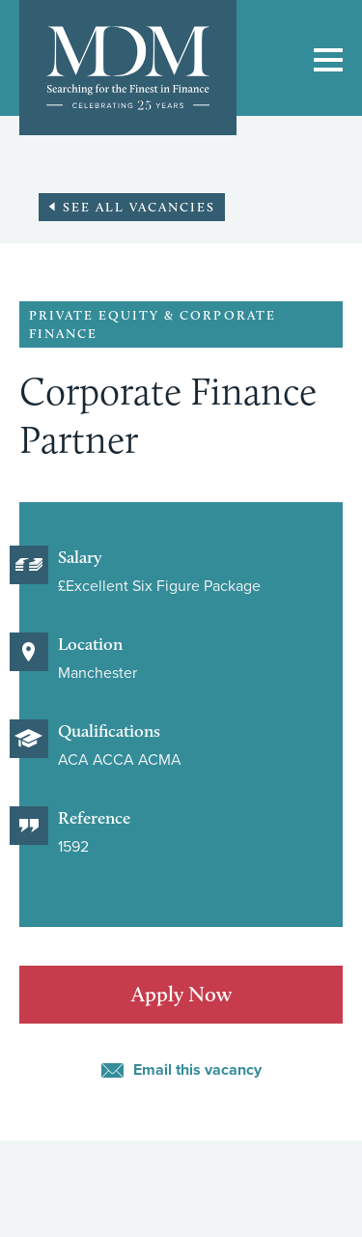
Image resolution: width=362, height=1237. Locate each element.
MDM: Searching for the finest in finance (128, 67)
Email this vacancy (197, 1070)
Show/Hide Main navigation (328, 59)
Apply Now (181, 994)
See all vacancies (139, 206)
